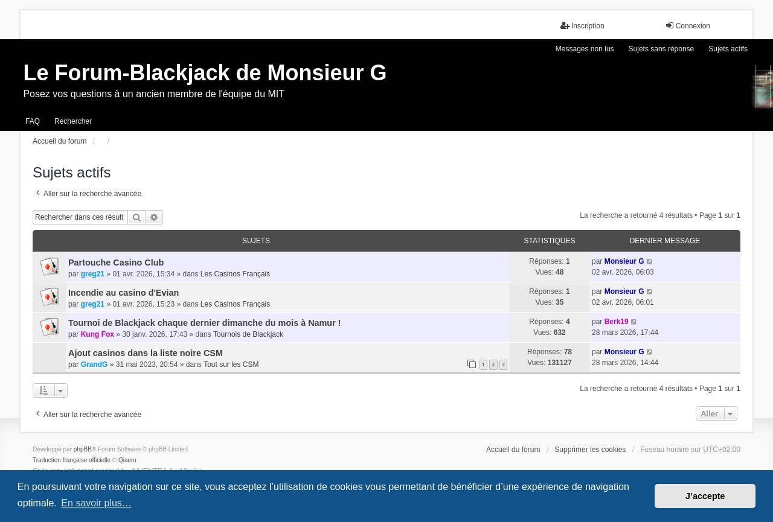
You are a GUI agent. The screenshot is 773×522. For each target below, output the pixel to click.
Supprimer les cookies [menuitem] (590, 449)
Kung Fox (97, 334)
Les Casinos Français (235, 274)
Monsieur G (624, 261)
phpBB (83, 449)
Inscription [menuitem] (582, 25)
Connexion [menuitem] (687, 25)
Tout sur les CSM (231, 364)
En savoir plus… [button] (96, 503)
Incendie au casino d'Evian (123, 293)
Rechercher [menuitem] (73, 121)
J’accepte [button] (705, 496)
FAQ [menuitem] (32, 121)
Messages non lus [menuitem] (585, 49)
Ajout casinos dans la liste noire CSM (145, 353)
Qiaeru (127, 460)
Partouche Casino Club (116, 262)
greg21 (92, 274)
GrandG (94, 364)
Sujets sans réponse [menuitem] (661, 49)
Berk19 (617, 321)
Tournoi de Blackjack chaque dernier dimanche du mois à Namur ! (204, 323)
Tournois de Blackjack (248, 334)
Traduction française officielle (72, 460)
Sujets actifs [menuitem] (728, 49)
